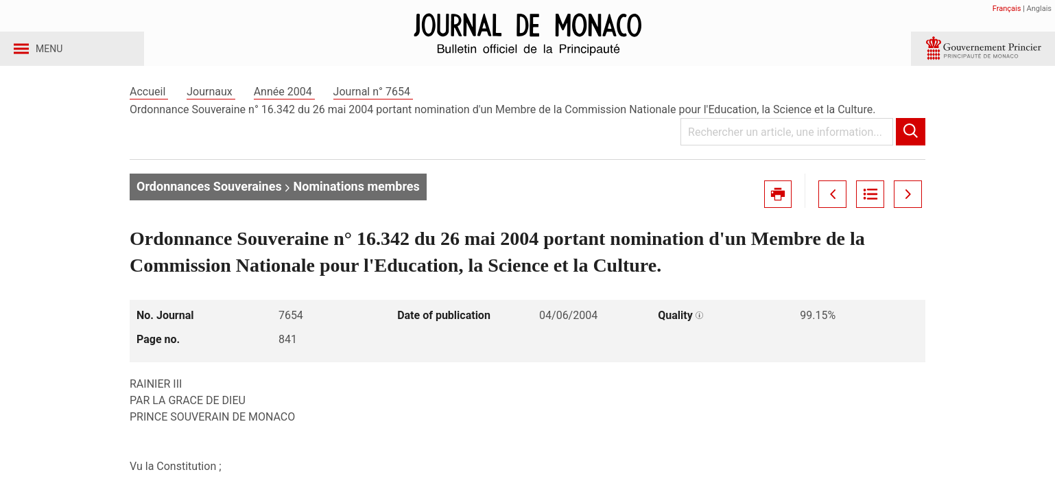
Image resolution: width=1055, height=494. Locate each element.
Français (1007, 8)
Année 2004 (284, 108)
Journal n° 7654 (373, 108)
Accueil (149, 108)
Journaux (211, 108)
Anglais (1039, 8)
